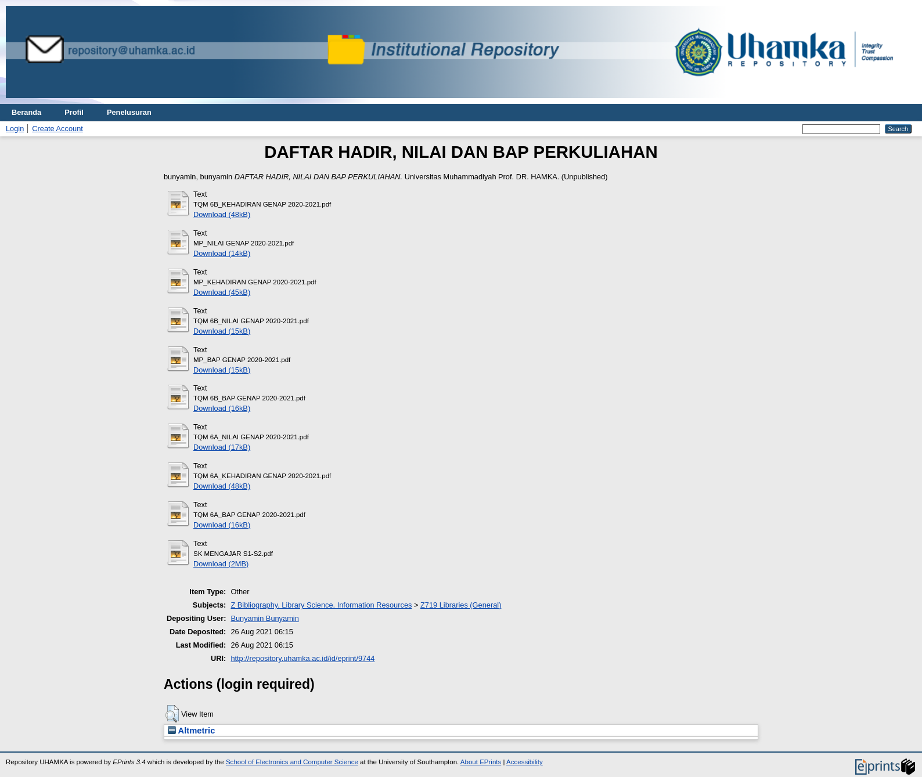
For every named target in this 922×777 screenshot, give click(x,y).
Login (15, 128)
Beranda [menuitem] (26, 112)
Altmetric (191, 730)
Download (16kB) (221, 408)
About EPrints (480, 761)
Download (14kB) (221, 253)
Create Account (57, 128)
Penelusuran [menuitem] (129, 112)
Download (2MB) (220, 563)
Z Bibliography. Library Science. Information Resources (321, 605)
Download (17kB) (221, 447)
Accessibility (524, 761)
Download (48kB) (221, 214)
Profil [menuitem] (74, 112)
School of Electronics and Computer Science (292, 761)
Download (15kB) (221, 331)
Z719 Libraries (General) (460, 605)
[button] (172, 713)
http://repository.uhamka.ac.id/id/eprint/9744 (302, 658)
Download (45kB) (221, 292)
